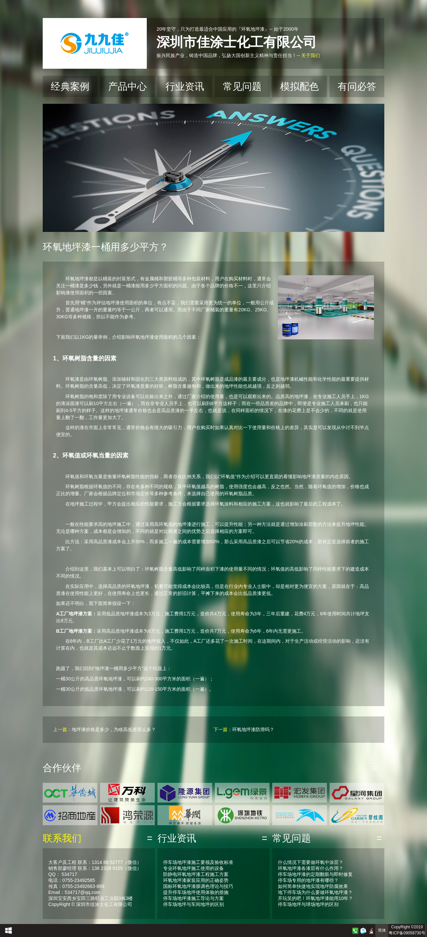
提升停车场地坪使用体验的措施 (196, 892)
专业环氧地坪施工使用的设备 (193, 868)
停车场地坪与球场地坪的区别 (308, 904)
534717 (69, 874)
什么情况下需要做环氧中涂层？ (310, 862)
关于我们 (310, 55)
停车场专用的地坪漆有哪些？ (308, 880)
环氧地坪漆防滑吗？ (253, 729)
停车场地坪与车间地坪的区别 (193, 904)
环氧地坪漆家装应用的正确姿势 (196, 880)
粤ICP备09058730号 (407, 933)
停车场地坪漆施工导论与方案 (193, 898)
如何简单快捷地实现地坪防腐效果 (313, 886)
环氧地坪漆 (77, 278)
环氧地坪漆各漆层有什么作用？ (310, 868)
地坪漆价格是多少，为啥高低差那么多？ (114, 729)
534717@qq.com (82, 892)
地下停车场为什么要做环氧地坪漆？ (315, 892)
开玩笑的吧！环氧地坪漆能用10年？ (315, 898)
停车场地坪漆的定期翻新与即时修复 (315, 874)
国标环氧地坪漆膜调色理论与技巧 (198, 886)
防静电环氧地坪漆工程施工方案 (196, 874)
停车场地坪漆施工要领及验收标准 (198, 862)
